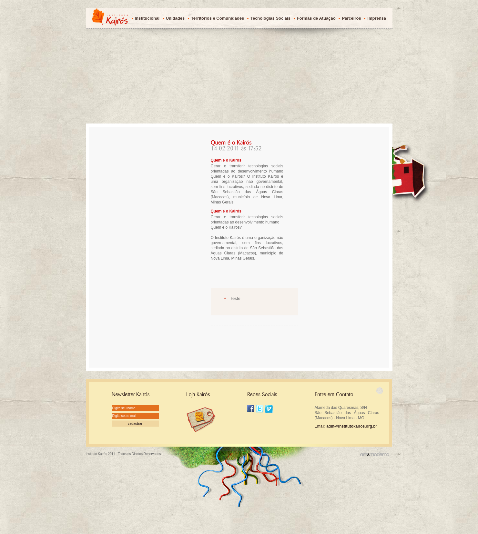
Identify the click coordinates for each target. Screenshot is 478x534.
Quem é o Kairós (226, 160)
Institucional (147, 18)
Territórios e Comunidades (217, 18)
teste (235, 298)
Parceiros (351, 18)
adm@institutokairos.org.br (351, 426)
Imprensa (376, 18)
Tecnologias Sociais (270, 18)
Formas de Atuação (316, 18)
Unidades (175, 18)
